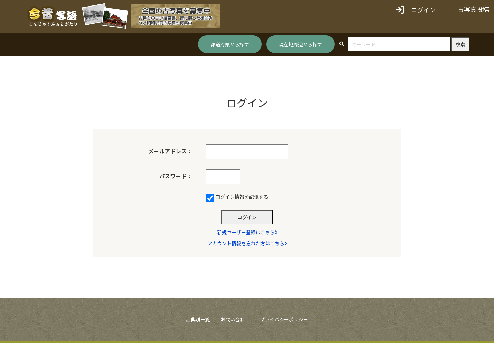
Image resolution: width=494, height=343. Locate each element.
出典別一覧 (198, 321)
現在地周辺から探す (300, 44)
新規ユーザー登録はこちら (247, 234)
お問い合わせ (235, 321)
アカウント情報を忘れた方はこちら (247, 245)
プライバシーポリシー (284, 321)
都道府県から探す (230, 44)
